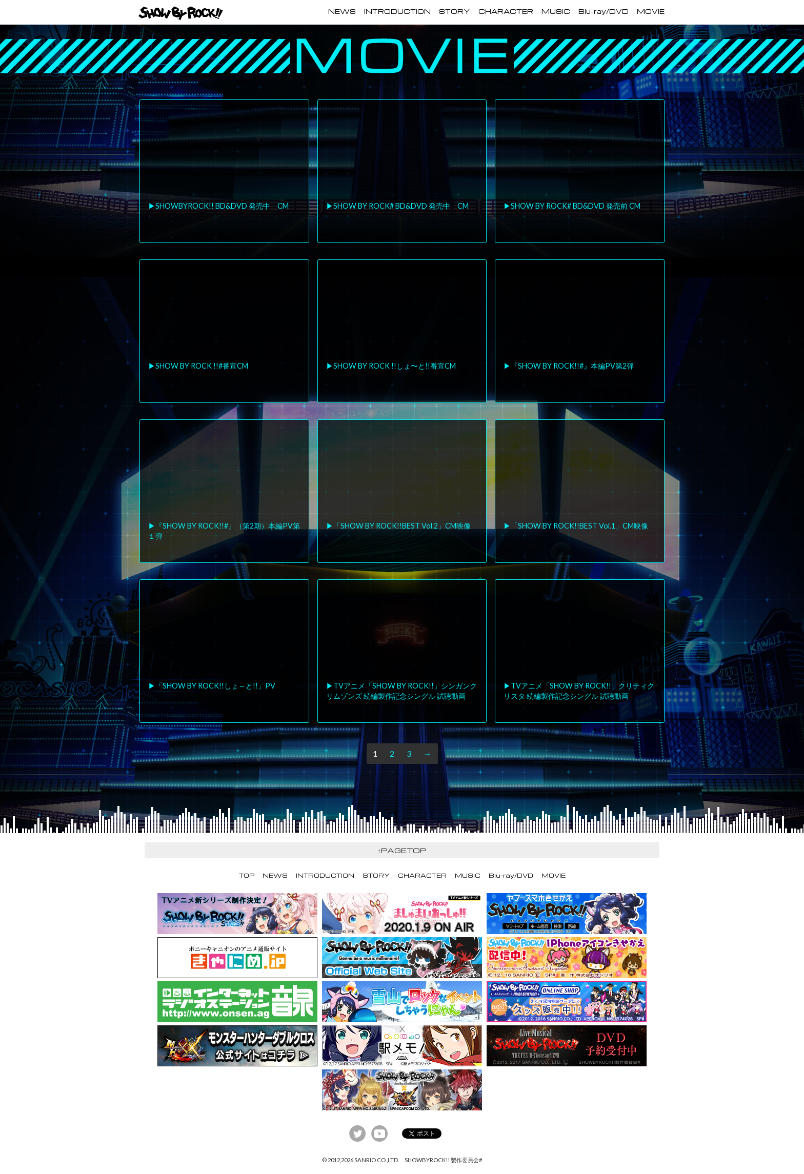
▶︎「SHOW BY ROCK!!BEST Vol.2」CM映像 (398, 525)
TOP (246, 875)
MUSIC (555, 11)
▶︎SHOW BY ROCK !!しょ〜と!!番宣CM (391, 365)
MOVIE (651, 11)
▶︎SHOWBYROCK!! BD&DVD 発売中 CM (218, 205)
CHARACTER (505, 11)
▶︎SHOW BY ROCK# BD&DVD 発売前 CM (572, 205)
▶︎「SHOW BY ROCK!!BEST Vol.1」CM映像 (576, 525)
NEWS (342, 11)
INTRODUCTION (397, 11)
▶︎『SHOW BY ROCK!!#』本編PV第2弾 (569, 365)
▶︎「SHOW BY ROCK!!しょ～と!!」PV (211, 685)
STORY (454, 11)
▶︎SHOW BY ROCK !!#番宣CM (198, 365)
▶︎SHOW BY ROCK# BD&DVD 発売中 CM (397, 205)
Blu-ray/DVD (603, 11)
